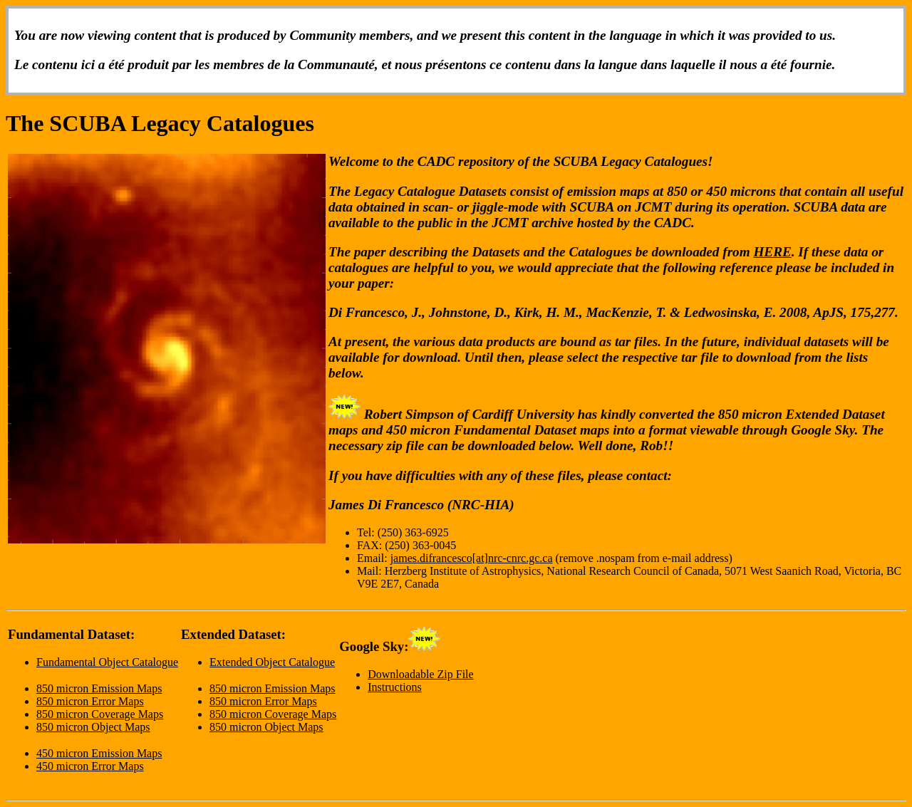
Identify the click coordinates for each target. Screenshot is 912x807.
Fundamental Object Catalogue (107, 662)
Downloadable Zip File (420, 674)
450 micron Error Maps (90, 766)
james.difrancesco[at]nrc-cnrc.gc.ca (471, 558)
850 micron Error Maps (90, 701)
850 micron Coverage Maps (99, 714)
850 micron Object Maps (93, 727)
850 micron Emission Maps (99, 688)
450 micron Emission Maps (99, 753)
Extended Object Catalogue (272, 662)
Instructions (395, 687)
